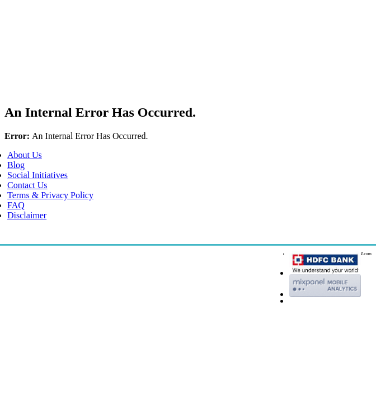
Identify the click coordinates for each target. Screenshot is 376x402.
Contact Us (27, 185)
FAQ (16, 205)
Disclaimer (26, 215)
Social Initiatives (37, 175)
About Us (24, 155)
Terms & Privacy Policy (50, 195)
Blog (16, 165)
